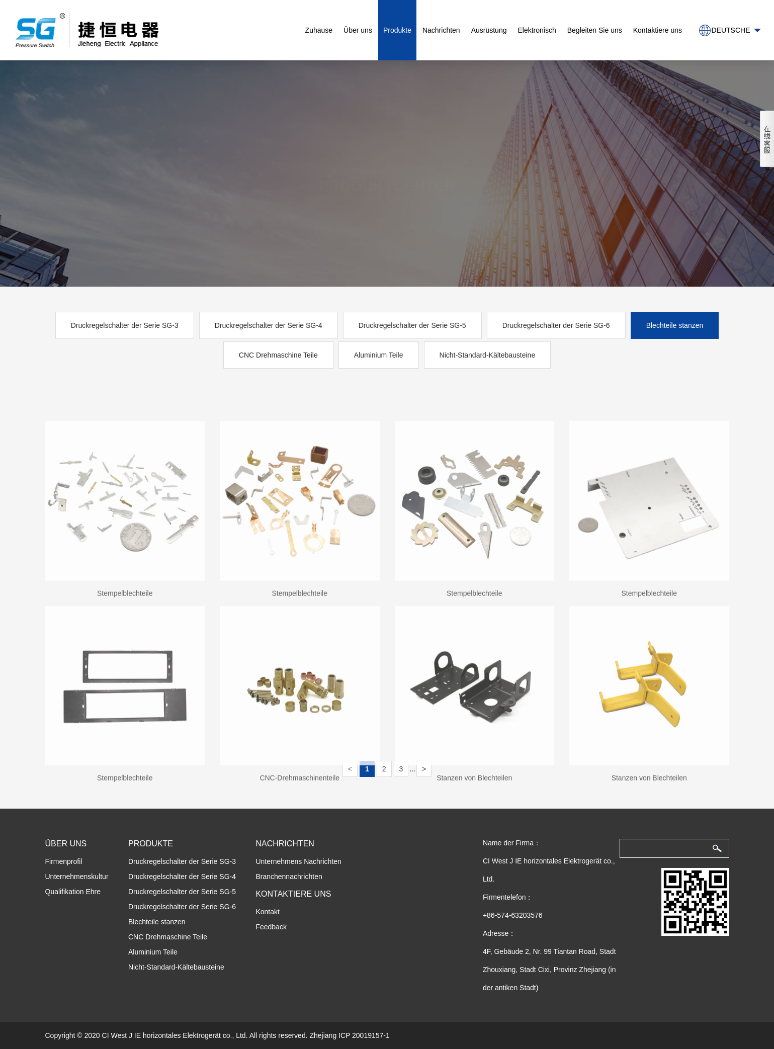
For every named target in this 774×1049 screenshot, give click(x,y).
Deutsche (730, 30)
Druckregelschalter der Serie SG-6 (556, 325)
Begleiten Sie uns (594, 30)
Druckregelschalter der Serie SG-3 (125, 325)
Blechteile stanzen (675, 325)
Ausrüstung (489, 30)
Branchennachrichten (288, 876)
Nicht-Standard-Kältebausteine (488, 355)
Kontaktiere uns (657, 30)
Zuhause (318, 30)
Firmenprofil (63, 861)
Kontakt (267, 912)
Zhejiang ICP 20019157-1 (349, 1035)
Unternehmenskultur (77, 876)
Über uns (357, 30)
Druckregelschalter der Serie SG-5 (412, 325)
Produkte (397, 30)
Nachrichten (441, 30)
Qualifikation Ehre (73, 892)
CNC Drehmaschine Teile (278, 355)
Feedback (270, 927)
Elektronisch (537, 30)
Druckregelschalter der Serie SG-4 (268, 325)
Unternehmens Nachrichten (298, 861)
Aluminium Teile (378, 355)
